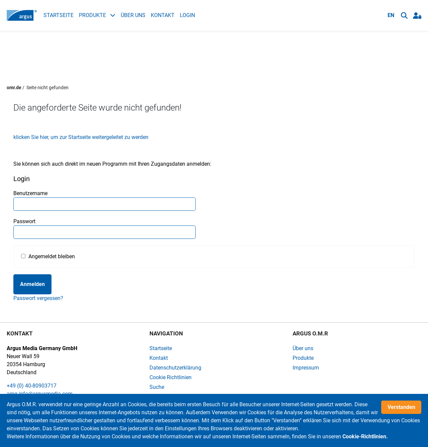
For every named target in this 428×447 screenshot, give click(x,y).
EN (391, 15)
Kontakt (163, 15)
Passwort (24, 221)
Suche (156, 387)
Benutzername (30, 193)
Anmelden (32, 284)
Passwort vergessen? (38, 298)
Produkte (97, 15)
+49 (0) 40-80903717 (32, 386)
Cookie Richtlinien (170, 377)
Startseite (58, 15)
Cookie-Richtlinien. (365, 436)
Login (187, 15)
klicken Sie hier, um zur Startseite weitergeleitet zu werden (80, 137)
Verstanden (401, 407)
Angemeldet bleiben (51, 256)
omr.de (14, 87)
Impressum (306, 367)
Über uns (133, 15)
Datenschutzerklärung (175, 367)
